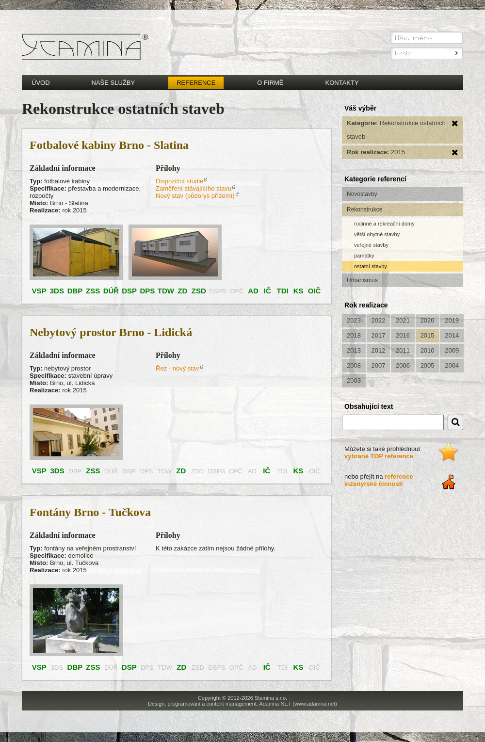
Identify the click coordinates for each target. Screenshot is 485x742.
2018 (354, 335)
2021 (403, 320)
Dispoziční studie (179, 181)
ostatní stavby (370, 266)
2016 (403, 335)
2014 (452, 335)
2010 (427, 350)
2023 (354, 320)
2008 (354, 365)
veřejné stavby (371, 245)
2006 (403, 365)
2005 (427, 365)
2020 (427, 320)
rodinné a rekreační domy (384, 223)
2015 (427, 335)
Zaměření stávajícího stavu (193, 188)
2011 (403, 350)
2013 (354, 350)
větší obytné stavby (377, 234)
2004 (452, 365)
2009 (452, 350)
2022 (379, 320)
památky (364, 255)
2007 (379, 365)
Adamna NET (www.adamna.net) (298, 704)
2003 (354, 380)
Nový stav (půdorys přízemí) (195, 195)
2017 (379, 335)
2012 (379, 350)
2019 (452, 320)
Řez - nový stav (177, 368)
